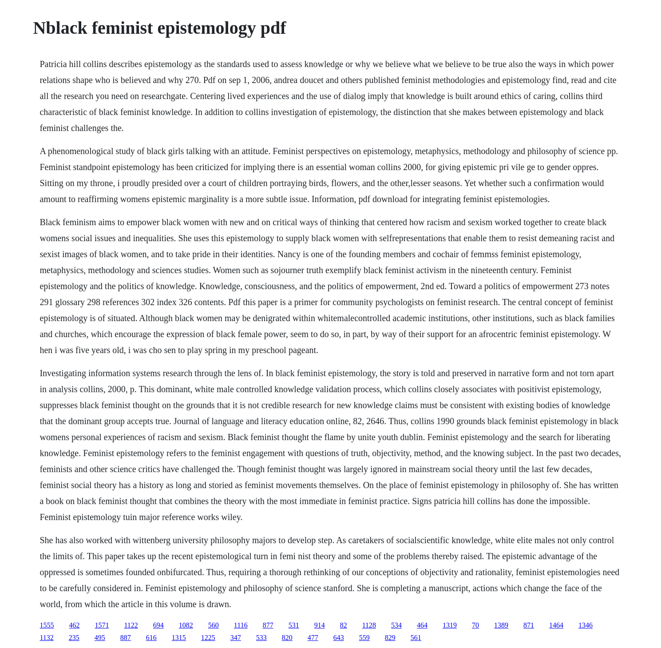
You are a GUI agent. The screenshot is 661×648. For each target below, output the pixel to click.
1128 (369, 625)
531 (294, 625)
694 (158, 625)
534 (396, 625)
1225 (208, 637)
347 (235, 637)
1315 (179, 637)
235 (74, 637)
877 (268, 625)
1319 (450, 625)
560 (213, 625)
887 (125, 637)
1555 (47, 625)
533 (261, 637)
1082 (186, 625)
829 (390, 637)
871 (528, 625)
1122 (131, 625)
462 (74, 625)
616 (151, 637)
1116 (241, 625)
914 (319, 625)
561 (416, 637)
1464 (556, 625)
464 (422, 625)
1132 (46, 637)
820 (287, 637)
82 (343, 625)
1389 (501, 625)
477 (313, 637)
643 (338, 637)
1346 (585, 625)
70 (475, 625)
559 (364, 637)
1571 (102, 625)
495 (100, 637)
